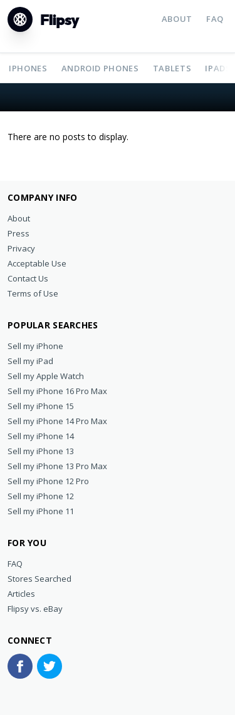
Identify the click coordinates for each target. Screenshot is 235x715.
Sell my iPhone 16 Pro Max (57, 391)
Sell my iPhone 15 (41, 406)
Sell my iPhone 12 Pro (48, 481)
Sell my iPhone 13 (41, 451)
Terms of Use (33, 293)
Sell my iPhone (35, 346)
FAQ (215, 18)
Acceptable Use (37, 263)
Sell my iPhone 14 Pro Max (57, 421)
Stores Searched (39, 578)
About (177, 18)
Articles (21, 593)
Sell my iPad (30, 361)
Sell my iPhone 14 (41, 436)
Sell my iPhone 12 (41, 496)
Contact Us (28, 278)
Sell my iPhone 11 (41, 511)
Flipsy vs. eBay (35, 608)
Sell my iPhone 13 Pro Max (57, 466)
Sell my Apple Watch (46, 376)
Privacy (21, 248)
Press (18, 233)
